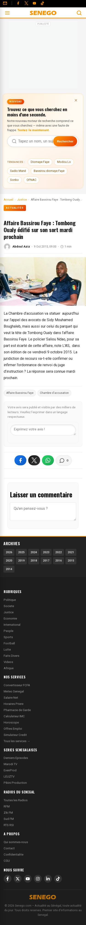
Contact (9, 848)
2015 (71, 560)
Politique (10, 600)
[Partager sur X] (34, 460)
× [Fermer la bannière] (76, 100)
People (8, 631)
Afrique (9, 668)
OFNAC (31, 180)
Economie (10, 618)
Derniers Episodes (16, 758)
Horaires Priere (13, 704)
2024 (34, 552)
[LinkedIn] (48, 879)
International (12, 624)
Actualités (15, 207)
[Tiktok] (42, 3)
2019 (21, 560)
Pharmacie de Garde (17, 710)
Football (9, 643)
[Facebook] (18, 3)
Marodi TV (10, 764)
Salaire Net (11, 697)
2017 (46, 560)
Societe (9, 606)
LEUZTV (9, 776)
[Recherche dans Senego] (43, 141)
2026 (9, 552)
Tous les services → (17, 741)
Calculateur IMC (14, 716)
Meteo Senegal (14, 691)
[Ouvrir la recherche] (79, 13)
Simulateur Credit (15, 735)
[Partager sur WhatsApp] (48, 460)
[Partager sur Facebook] (20, 460)
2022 (58, 552)
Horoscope (11, 722)
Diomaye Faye (40, 162)
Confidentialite (13, 854)
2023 (46, 552)
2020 (9, 560)
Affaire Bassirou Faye (19, 393)
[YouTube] (34, 3)
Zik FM (8, 812)
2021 (71, 552)
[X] (18, 879)
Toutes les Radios (16, 800)
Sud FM (9, 819)
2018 (34, 560)
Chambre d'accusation (54, 393)
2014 (9, 569)
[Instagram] (38, 879)
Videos (8, 662)
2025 (21, 552)
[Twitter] (26, 3)
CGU (7, 860)
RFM (7, 806)
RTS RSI (9, 825)
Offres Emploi (13, 728)
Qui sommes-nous (16, 842)
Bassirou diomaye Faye (49, 171)
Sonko (14, 180)
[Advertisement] (43, 56)
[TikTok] (58, 879)
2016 (58, 560)
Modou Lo (64, 162)
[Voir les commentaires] (64, 460)
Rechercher (65, 141)
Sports (8, 637)
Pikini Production (15, 782)
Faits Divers (11, 655)
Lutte (7, 649)
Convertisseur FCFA (17, 685)
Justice (9, 612)
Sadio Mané (18, 171)
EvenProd (10, 770)
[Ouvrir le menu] (7, 13)
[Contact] (5, 3)
